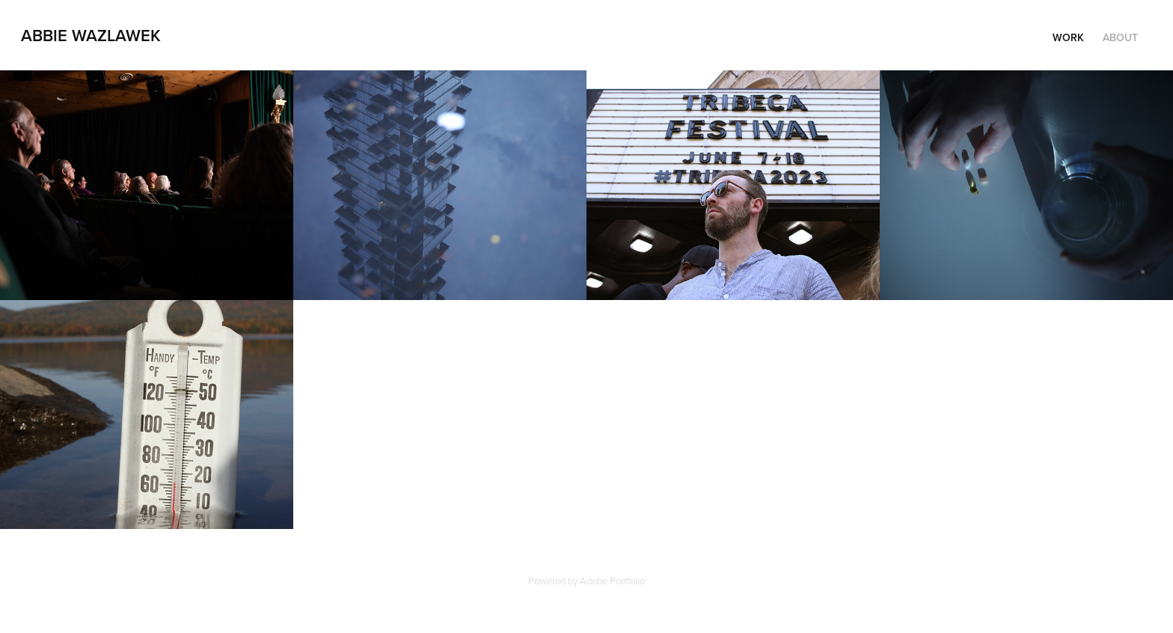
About (1120, 37)
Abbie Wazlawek (91, 35)
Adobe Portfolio (612, 580)
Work (1068, 37)
